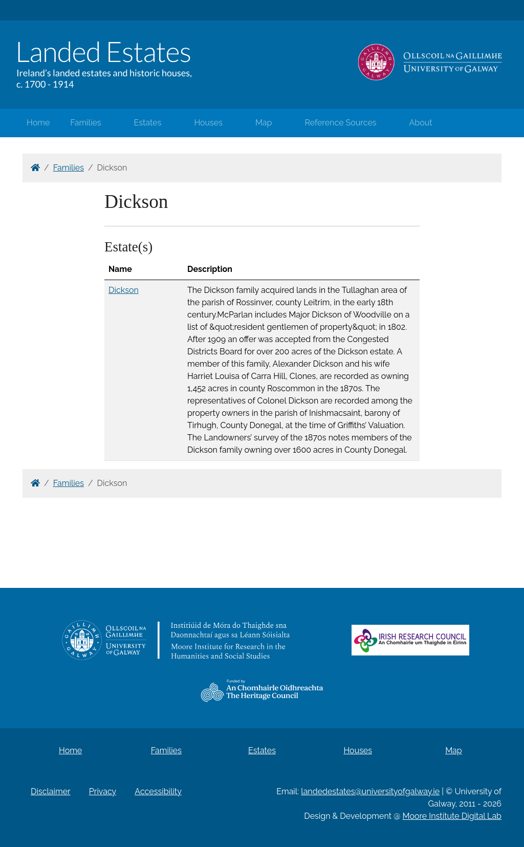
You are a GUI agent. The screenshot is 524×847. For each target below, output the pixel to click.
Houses (208, 123)
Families (85, 123)
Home (38, 123)
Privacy (102, 791)
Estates (148, 123)
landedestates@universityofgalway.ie (370, 791)
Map (263, 123)
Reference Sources (340, 123)
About (420, 123)
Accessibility (158, 791)
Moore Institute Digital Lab (452, 816)
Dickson (123, 290)
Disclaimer (51, 791)
